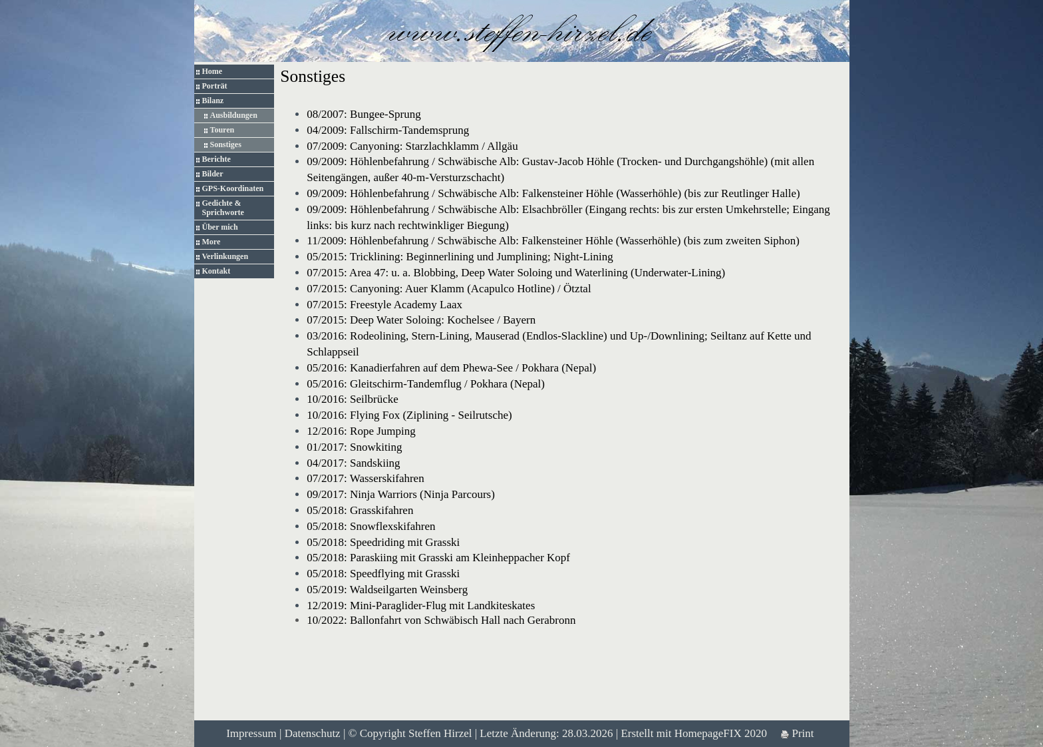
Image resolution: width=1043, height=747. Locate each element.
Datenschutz (313, 733)
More (211, 241)
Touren (222, 129)
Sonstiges (225, 144)
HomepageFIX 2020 (720, 733)
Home (212, 71)
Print (797, 733)
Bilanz (213, 100)
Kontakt (216, 271)
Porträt (214, 86)
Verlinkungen (225, 256)
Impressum (251, 733)
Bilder (213, 173)
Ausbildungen (233, 115)
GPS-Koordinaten (233, 188)
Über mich (220, 227)
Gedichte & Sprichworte (223, 207)
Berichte (216, 159)
